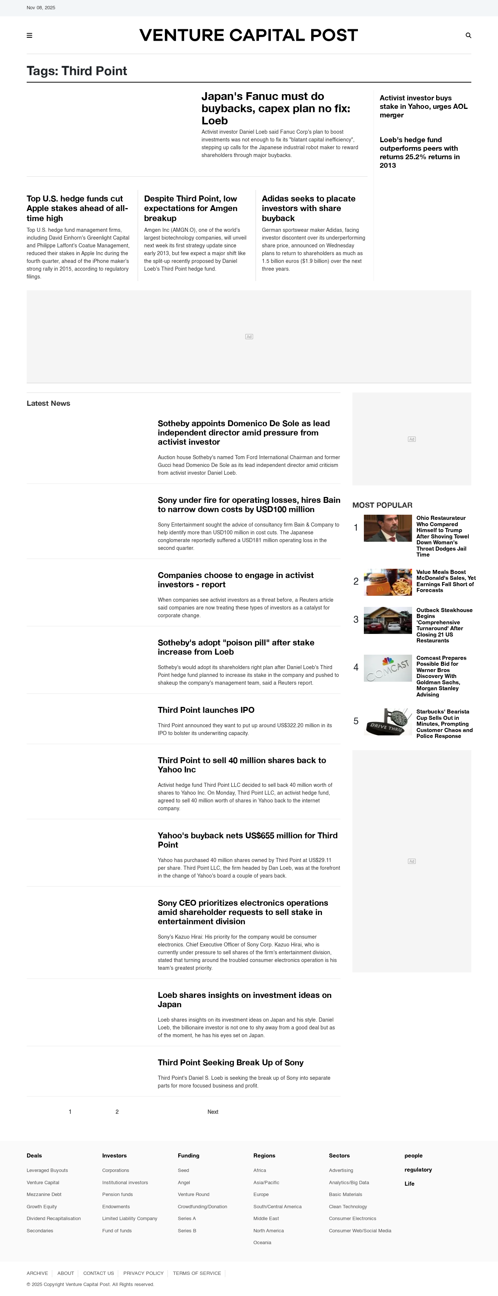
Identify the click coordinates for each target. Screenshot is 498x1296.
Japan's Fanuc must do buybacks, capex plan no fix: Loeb (276, 108)
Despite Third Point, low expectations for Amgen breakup (191, 208)
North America (268, 1231)
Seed (183, 1170)
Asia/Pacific (266, 1182)
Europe (261, 1194)
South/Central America (277, 1207)
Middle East (266, 1218)
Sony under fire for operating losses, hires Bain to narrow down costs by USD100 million (249, 504)
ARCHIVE (37, 1273)
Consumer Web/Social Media (360, 1231)
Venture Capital (43, 1182)
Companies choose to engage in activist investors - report (236, 579)
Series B (187, 1231)
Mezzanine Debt (44, 1194)
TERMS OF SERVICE (197, 1273)
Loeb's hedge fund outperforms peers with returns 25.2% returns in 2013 (420, 152)
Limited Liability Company (129, 1218)
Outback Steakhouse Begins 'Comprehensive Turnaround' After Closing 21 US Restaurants (444, 625)
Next (213, 1112)
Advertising (341, 1170)
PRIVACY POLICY (143, 1273)
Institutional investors (125, 1182)
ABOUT (65, 1273)
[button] (29, 34)
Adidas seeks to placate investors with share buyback (309, 208)
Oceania (262, 1242)
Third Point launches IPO (206, 710)
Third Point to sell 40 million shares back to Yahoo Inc (242, 764)
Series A (187, 1218)
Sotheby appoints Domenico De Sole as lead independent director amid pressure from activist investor (244, 432)
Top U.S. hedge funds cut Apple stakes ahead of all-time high (77, 208)
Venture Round (193, 1194)
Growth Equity (42, 1207)
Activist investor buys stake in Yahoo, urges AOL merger (424, 106)
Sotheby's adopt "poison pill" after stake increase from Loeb (236, 647)
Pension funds (117, 1194)
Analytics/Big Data (349, 1182)
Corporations (115, 1170)
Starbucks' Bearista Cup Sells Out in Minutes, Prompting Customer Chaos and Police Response (444, 723)
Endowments (116, 1207)
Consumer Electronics (352, 1218)
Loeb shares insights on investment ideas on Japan (245, 999)
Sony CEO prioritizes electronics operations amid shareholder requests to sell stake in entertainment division (243, 912)
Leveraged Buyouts (47, 1170)
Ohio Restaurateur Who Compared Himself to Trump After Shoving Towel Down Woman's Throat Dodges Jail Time (442, 536)
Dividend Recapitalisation (54, 1218)
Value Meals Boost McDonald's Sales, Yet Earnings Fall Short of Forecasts (446, 581)
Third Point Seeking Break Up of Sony (230, 1062)
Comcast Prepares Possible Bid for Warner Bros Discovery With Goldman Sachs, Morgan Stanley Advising (441, 676)
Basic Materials (345, 1194)
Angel (184, 1182)
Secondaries (40, 1231)
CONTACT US (98, 1273)
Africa (259, 1170)
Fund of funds (117, 1231)
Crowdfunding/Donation (202, 1207)
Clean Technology (348, 1207)
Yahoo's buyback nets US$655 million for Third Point (248, 840)
